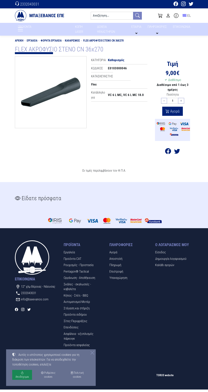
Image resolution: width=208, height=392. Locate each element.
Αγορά (174, 113)
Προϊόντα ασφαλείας (77, 347)
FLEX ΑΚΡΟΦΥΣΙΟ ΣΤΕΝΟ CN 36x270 (103, 43)
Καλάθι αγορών (164, 267)
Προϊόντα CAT (72, 261)
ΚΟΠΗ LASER (79, 30)
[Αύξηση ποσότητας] (181, 103)
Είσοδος (160, 255)
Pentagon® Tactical (76, 274)
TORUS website (165, 377)
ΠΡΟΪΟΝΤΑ (34, 28)
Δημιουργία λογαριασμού (170, 261)
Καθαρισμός (72, 43)
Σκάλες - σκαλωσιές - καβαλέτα (77, 289)
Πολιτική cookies (77, 374)
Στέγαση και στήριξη (77, 311)
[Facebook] (175, 4)
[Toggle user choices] (168, 15)
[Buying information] (176, 15)
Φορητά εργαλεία (51, 43)
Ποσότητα (173, 97)
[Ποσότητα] (172, 103)
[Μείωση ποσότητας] (164, 103)
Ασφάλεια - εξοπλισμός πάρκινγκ (78, 338)
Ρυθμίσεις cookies (28, 386)
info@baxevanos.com (34, 302)
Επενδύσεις (71, 330)
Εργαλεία (32, 43)
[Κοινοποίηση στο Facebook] (168, 155)
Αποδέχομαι (22, 374)
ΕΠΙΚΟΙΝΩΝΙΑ (181, 28)
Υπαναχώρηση (118, 280)
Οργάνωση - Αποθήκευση (79, 280)
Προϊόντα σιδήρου (75, 317)
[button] (160, 16)
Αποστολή (115, 261)
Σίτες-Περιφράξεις (75, 323)
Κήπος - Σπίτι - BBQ (76, 298)
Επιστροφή (116, 274)
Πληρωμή (115, 267)
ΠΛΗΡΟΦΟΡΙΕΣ (157, 28)
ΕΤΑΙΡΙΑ (137, 28)
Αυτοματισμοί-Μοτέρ (77, 304)
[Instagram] (183, 4)
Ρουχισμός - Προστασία (78, 267)
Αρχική (19, 43)
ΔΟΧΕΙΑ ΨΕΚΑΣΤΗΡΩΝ (106, 30)
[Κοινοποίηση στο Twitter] (177, 155)
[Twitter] (191, 4)
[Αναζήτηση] (112, 16)
